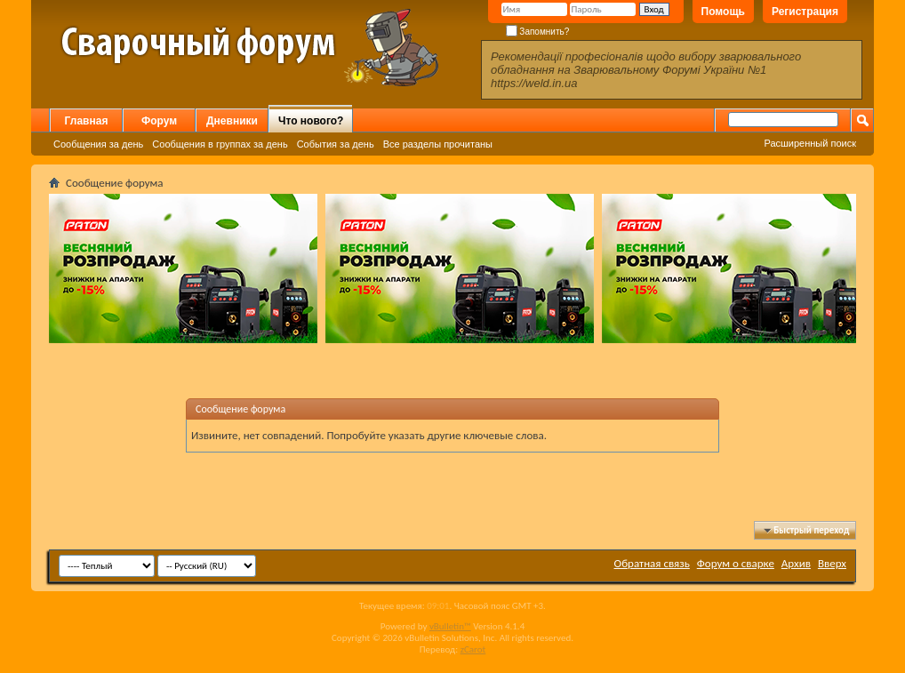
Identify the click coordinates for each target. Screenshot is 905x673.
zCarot (473, 649)
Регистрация (805, 11)
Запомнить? (538, 31)
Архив (796, 563)
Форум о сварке (735, 563)
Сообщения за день (98, 144)
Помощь (723, 11)
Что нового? (310, 121)
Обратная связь (652, 563)
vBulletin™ (450, 626)
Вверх (832, 563)
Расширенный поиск (810, 143)
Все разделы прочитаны (438, 144)
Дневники (232, 121)
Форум (159, 121)
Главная (86, 121)
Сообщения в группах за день (219, 144)
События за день (335, 144)
